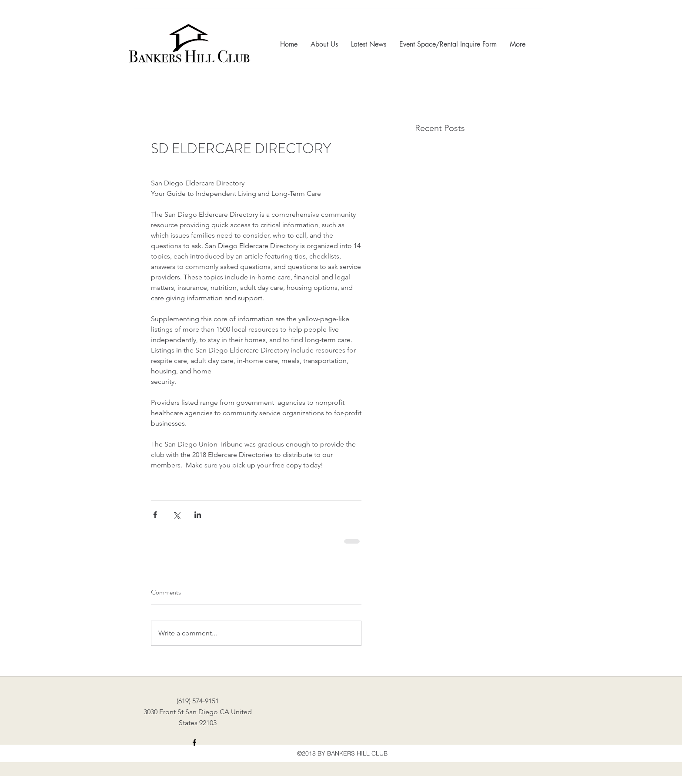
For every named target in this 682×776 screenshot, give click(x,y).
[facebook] (194, 742)
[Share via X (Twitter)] (176, 515)
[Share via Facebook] (155, 515)
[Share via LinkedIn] (198, 515)
